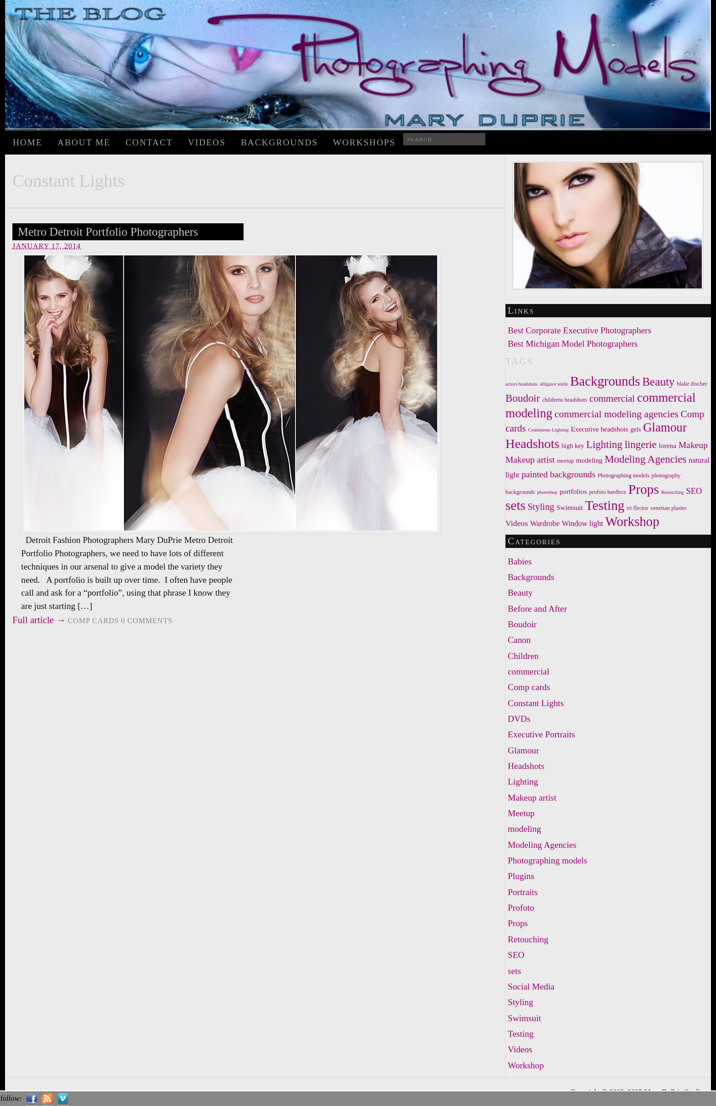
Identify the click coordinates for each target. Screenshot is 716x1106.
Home (28, 142)
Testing (520, 1034)
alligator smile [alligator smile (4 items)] (554, 384)
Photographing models (547, 860)
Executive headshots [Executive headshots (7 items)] (599, 429)
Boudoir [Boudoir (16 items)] (522, 398)
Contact (149, 142)
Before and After (537, 609)
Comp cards (93, 621)
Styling (520, 1002)
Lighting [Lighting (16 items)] (604, 444)
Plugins (521, 876)
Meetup (521, 813)
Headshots (526, 766)
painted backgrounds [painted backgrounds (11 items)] (558, 474)
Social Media (531, 986)
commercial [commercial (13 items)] (612, 398)
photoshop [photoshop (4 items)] (547, 492)
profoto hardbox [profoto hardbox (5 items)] (607, 492)
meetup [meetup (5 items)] (565, 461)
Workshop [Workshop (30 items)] (632, 521)
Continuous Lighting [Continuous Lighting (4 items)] (548, 429)
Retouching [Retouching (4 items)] (672, 492)
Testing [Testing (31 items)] (605, 505)
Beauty (520, 592)
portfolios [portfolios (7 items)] (573, 491)
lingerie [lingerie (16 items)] (641, 444)
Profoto (521, 907)
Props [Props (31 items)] (643, 489)
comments (147, 621)
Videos (207, 142)
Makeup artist (532, 797)
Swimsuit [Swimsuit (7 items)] (569, 507)
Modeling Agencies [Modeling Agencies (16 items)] (646, 459)
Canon (519, 640)
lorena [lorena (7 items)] (667, 445)
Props (518, 923)
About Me (83, 142)
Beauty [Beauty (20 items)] (658, 382)
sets (514, 971)
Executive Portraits (541, 734)
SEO (516, 955)
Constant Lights (536, 703)
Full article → (39, 619)
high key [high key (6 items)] (572, 445)
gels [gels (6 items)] (635, 429)
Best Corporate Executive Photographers (579, 330)
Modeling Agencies (542, 845)
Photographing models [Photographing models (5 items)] (623, 475)
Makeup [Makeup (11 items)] (693, 445)
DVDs (519, 719)
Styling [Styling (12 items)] (540, 507)
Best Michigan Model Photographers (573, 343)
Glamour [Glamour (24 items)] (665, 427)
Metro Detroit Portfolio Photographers (108, 231)
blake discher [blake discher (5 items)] (692, 384)
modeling (524, 829)
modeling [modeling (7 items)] (589, 460)
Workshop (526, 1065)
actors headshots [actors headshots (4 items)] (521, 384)
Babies (520, 561)
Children (523, 656)
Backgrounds (279, 142)
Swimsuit (524, 1018)
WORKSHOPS (364, 142)
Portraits (523, 892)
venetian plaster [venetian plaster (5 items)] (668, 508)
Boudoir (522, 624)
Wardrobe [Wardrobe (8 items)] (545, 523)
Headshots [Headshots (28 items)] (532, 444)
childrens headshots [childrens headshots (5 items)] (564, 400)
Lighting (523, 781)
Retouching (528, 939)
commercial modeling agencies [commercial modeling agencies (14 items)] (616, 414)
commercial (528, 671)
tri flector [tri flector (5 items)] (637, 508)
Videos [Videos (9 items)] (516, 523)
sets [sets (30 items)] (515, 505)
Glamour (523, 750)
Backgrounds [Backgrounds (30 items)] (605, 381)
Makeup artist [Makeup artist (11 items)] (530, 460)
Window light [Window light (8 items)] (582, 523)
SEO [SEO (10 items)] (694, 491)
